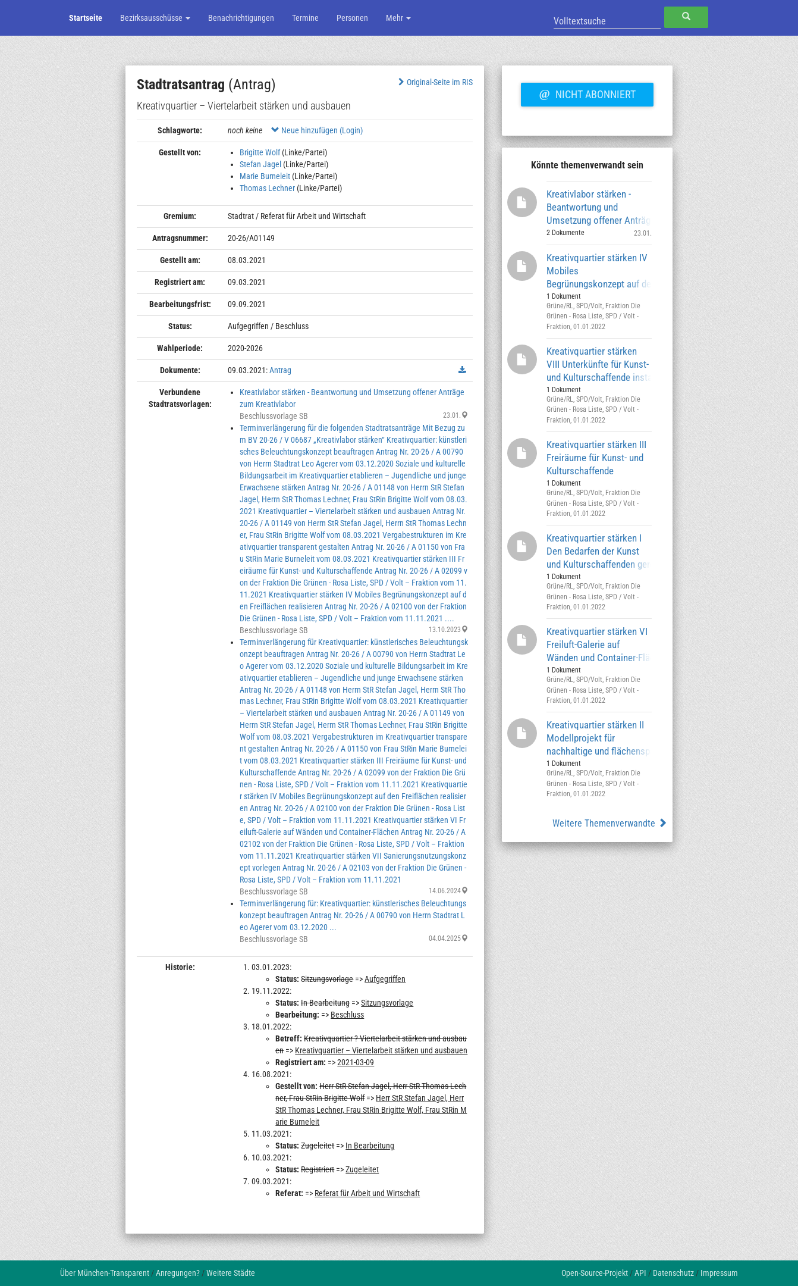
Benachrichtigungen (241, 18)
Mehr (398, 18)
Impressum (719, 1273)
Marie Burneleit (265, 176)
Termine (305, 18)
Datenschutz (673, 1273)
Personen (352, 18)
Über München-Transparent (104, 1273)
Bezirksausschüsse (155, 18)
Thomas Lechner (267, 188)
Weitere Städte (230, 1273)
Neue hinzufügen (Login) (317, 130)
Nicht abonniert (587, 93)
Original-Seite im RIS (434, 82)
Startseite (85, 18)
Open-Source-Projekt (594, 1273)
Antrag (280, 370)
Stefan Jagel (260, 164)
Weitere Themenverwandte (609, 823)
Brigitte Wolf (260, 152)
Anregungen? (178, 1273)
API (640, 1273)
